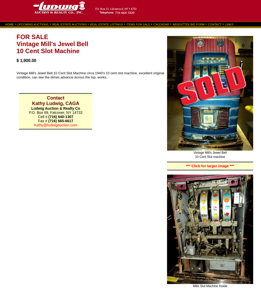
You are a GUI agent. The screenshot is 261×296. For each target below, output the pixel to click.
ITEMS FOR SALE (138, 24)
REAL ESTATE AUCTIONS (69, 24)
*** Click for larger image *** (210, 166)
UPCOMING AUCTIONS (33, 24)
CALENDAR (161, 24)
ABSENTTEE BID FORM (188, 24)
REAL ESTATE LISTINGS (106, 24)
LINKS (229, 24)
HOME (10, 24)
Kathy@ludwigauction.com (55, 125)
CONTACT (215, 24)
